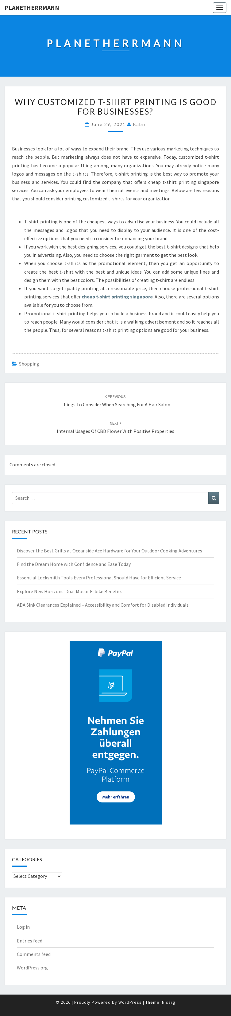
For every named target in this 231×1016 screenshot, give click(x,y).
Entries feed (29, 941)
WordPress (130, 1002)
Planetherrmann (32, 7)
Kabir (139, 124)
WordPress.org (32, 968)
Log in (23, 927)
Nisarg (168, 1002)
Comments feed (34, 954)
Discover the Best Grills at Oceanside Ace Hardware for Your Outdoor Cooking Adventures (109, 551)
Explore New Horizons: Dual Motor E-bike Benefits (69, 591)
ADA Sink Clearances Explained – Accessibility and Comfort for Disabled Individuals (103, 605)
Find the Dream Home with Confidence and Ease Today (74, 564)
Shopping (29, 364)
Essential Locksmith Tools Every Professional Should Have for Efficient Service (99, 577)
